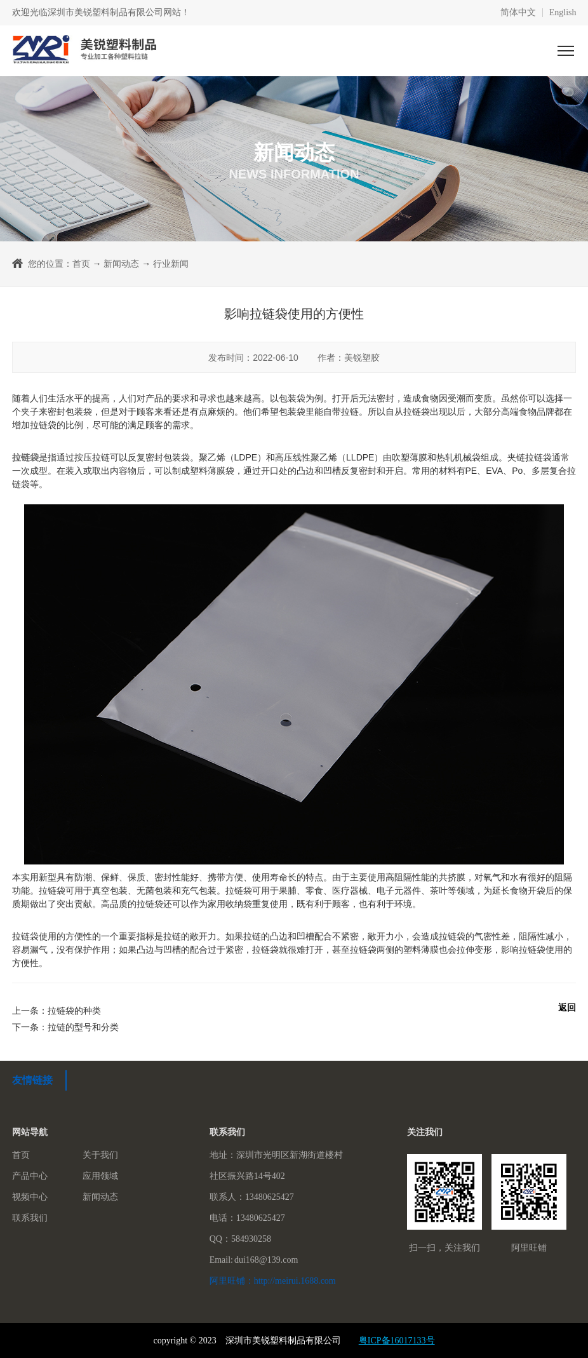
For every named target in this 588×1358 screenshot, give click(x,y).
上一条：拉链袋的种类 (56, 1010)
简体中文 (518, 12)
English (563, 12)
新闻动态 (121, 264)
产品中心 (30, 1176)
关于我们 (100, 1155)
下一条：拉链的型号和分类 (65, 1027)
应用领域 (100, 1176)
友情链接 (32, 1080)
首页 (81, 264)
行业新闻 (171, 264)
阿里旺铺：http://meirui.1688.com (273, 1281)
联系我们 (30, 1218)
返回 (567, 1007)
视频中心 (30, 1197)
